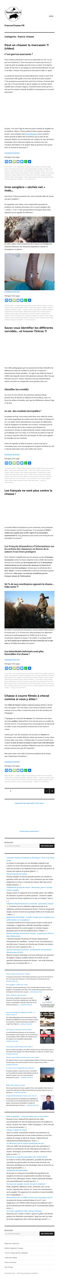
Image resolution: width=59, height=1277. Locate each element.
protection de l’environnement (22, 685)
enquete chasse (27, 681)
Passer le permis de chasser (16, 874)
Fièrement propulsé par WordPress (27, 1273)
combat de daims (14, 474)
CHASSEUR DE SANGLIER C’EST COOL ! (29, 803)
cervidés (43, 470)
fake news (36, 681)
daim (22, 474)
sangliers (46, 169)
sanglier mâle (20, 315)
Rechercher (9, 842)
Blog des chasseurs (12, 1243)
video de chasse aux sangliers (14, 179)
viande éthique (28, 171)
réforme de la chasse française (14, 679)
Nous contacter (10, 1262)
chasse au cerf (18, 472)
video (6, 480)
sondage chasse (43, 685)
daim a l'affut (28, 474)
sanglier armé (45, 313)
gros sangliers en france (27, 313)
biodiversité (24, 673)
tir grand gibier (45, 478)
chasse (12, 173)
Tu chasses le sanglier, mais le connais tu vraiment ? (26, 1184)
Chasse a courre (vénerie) (18, 779)
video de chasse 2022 (46, 317)
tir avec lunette (31, 478)
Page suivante (51, 793)
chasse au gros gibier (21, 173)
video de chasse (48, 177)
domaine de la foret (11, 476)
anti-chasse (17, 167)
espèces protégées (25, 675)
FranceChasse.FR (14, 25)
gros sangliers (15, 313)
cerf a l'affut (36, 470)
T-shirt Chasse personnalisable (16, 1253)
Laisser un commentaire (18, 687)
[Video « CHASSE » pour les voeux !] (47, 1002)
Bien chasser (25, 167)
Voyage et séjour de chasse (16, 1130)
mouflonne (48, 476)
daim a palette (37, 474)
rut (17, 478)
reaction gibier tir (10, 478)
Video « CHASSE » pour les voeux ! (16, 995)
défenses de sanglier (30, 311)
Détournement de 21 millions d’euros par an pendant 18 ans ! (29, 1197)
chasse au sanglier (34, 173)
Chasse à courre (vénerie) (28, 775)
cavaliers (41, 777)
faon (18, 476)
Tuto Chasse (13, 171)
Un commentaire (30, 179)
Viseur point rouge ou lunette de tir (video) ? (19, 1047)
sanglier (40, 169)
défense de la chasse (15, 681)
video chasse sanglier (16, 177)
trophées (7, 309)
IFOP (27, 683)
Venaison (20, 171)
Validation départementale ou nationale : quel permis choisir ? (30, 904)
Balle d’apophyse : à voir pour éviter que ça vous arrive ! (27, 1116)
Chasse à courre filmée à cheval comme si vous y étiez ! (27, 697)
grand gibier (33, 169)
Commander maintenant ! (29, 831)
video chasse (13, 480)
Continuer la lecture (12, 153)
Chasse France (9, 307)
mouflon (41, 476)
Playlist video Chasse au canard (15, 1085)
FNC (15, 683)
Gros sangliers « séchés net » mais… (17, 985)
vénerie (13, 781)
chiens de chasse (14, 169)
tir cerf (38, 478)
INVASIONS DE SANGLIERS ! (17, 1170)
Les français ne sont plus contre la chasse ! (19, 1029)
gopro (46, 779)
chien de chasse (31, 779)
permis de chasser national (38, 683)
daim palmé (47, 474)
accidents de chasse (21, 305)
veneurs (18, 781)
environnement (14, 675)
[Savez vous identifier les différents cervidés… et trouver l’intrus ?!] (47, 1019)
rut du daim (22, 478)
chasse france (45, 173)
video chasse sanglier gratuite (33, 177)
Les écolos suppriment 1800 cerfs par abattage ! (24, 1211)
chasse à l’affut (9, 472)
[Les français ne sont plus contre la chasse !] (47, 1036)
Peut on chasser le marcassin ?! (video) (18, 974)
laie (32, 175)
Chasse (32, 167)
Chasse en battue (40, 167)
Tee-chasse (9, 1267)
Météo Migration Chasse (14, 1248)
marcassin (37, 175)
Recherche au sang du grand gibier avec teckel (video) (26, 1157)
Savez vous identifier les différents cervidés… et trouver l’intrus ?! (29, 329)
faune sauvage (36, 675)
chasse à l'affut (35, 468)
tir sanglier (41, 315)
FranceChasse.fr (31, 134)
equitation (40, 779)
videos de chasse (39, 171)
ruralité (35, 685)
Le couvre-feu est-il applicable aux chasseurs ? (20, 1068)
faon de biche (25, 476)
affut (30, 470)
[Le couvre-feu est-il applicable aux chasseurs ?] (47, 1075)
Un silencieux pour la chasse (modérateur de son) (25, 1143)
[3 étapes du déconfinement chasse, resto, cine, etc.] (47, 1102)
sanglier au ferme (10, 315)
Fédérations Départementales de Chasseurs (30, 677)
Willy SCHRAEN (29, 679)
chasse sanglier (16, 175)
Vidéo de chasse (11, 1258)
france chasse (25, 169)
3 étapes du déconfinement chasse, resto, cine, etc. (21, 1096)
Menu (51, 16)
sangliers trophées (31, 315)
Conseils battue (19, 307)
